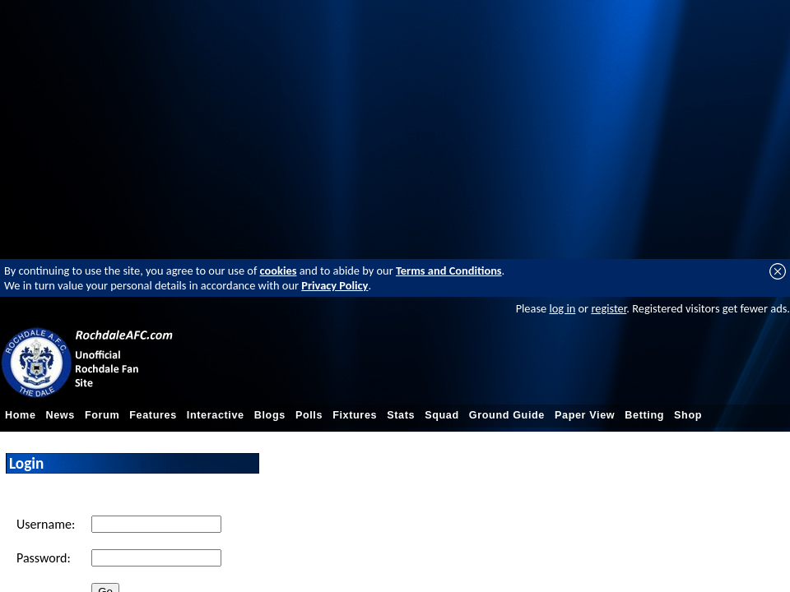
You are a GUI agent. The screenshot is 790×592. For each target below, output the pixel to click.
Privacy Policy (334, 285)
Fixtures (354, 415)
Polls (309, 415)
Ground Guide (507, 415)
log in (562, 308)
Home (20, 415)
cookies (278, 270)
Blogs (270, 415)
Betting (644, 415)
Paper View (585, 415)
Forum (102, 415)
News (60, 415)
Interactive (215, 415)
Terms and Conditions (449, 270)
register (608, 308)
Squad (442, 415)
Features (153, 415)
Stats (401, 415)
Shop (688, 415)
